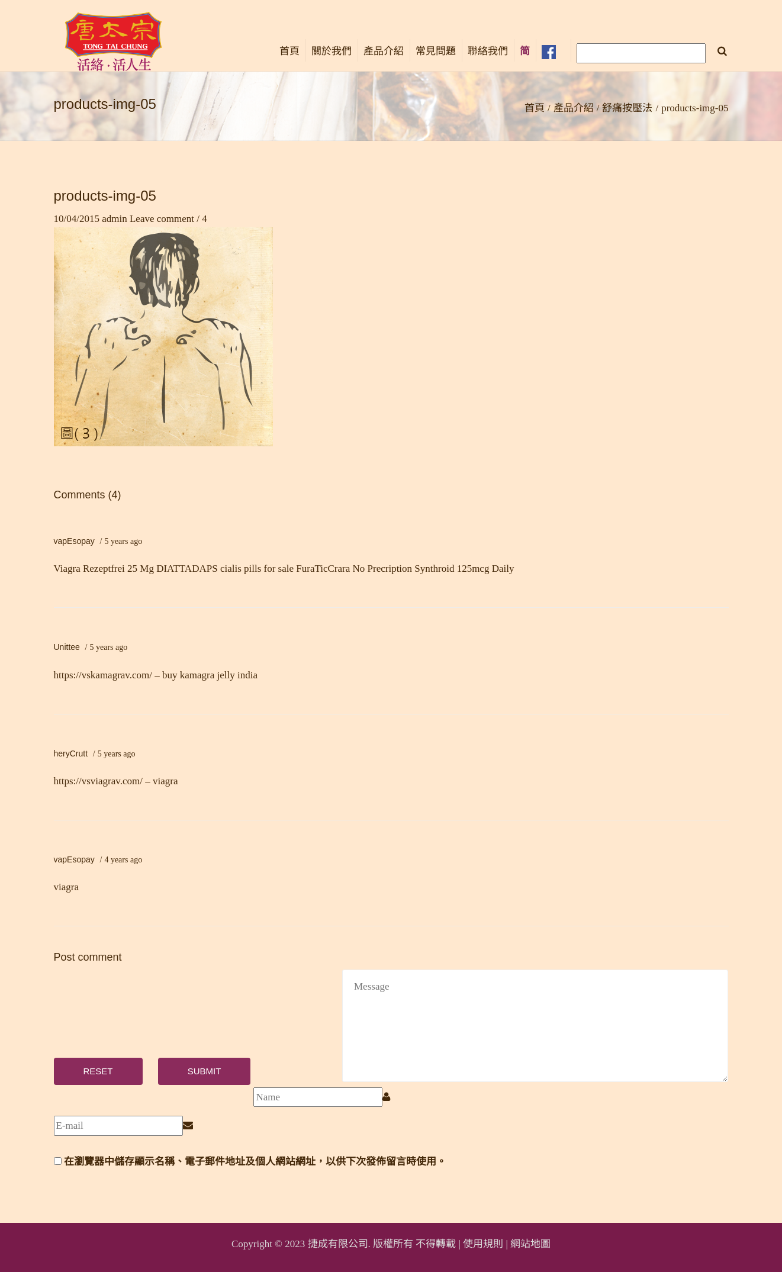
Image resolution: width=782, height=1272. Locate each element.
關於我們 (331, 51)
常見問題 (436, 51)
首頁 (289, 51)
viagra (66, 887)
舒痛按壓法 (627, 108)
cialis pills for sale (257, 568)
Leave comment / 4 (168, 218)
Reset (98, 1071)
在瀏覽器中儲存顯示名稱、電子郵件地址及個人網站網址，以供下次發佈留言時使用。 (255, 1161)
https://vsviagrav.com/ (98, 781)
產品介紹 (383, 51)
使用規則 (483, 1244)
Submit (204, 1071)
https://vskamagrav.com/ (103, 675)
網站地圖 (530, 1244)
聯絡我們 (488, 51)
